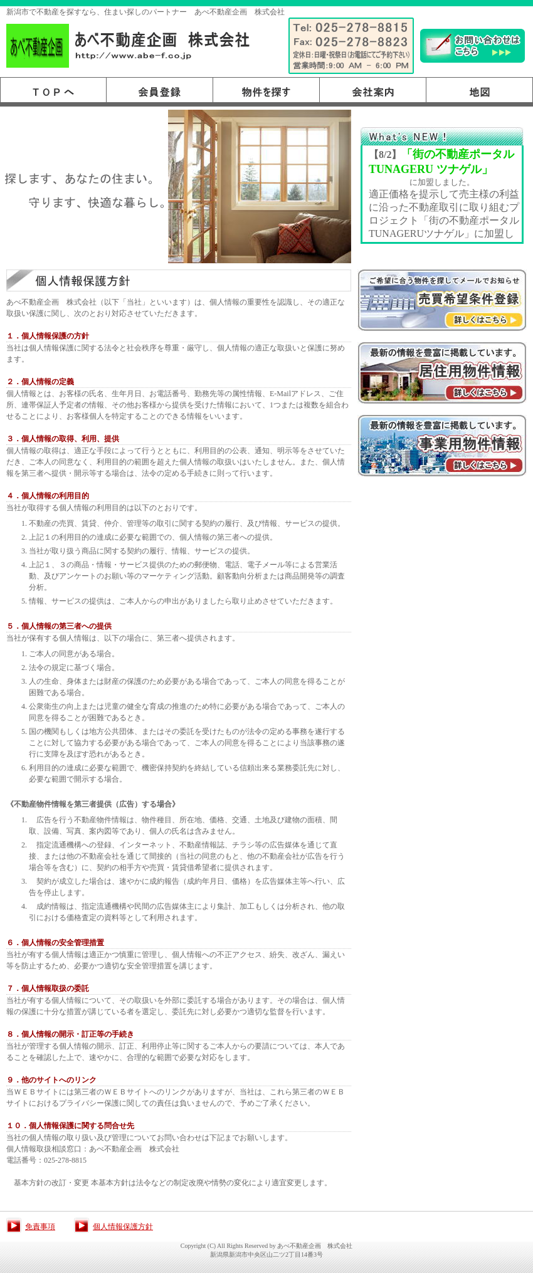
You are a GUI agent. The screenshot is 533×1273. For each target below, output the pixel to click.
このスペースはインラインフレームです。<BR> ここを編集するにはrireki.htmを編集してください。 (444, 194)
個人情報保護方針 (123, 1226)
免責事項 (40, 1226)
